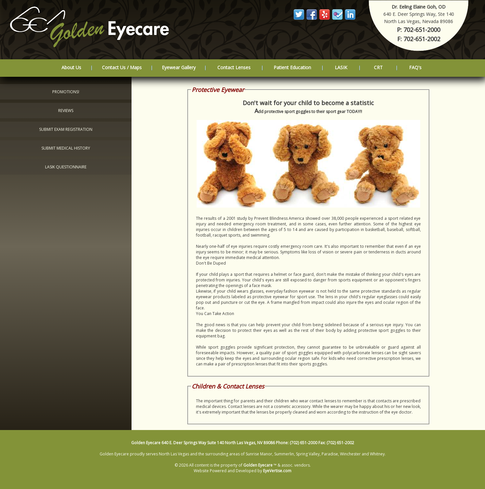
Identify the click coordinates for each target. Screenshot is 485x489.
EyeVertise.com (277, 471)
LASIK (341, 67)
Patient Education (292, 67)
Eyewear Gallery (179, 67)
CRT (378, 67)
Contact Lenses (234, 67)
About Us (71, 67)
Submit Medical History (65, 148)
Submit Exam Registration (65, 129)
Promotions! (65, 92)
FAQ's (415, 67)
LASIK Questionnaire (65, 167)
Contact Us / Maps (122, 67)
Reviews (65, 110)
